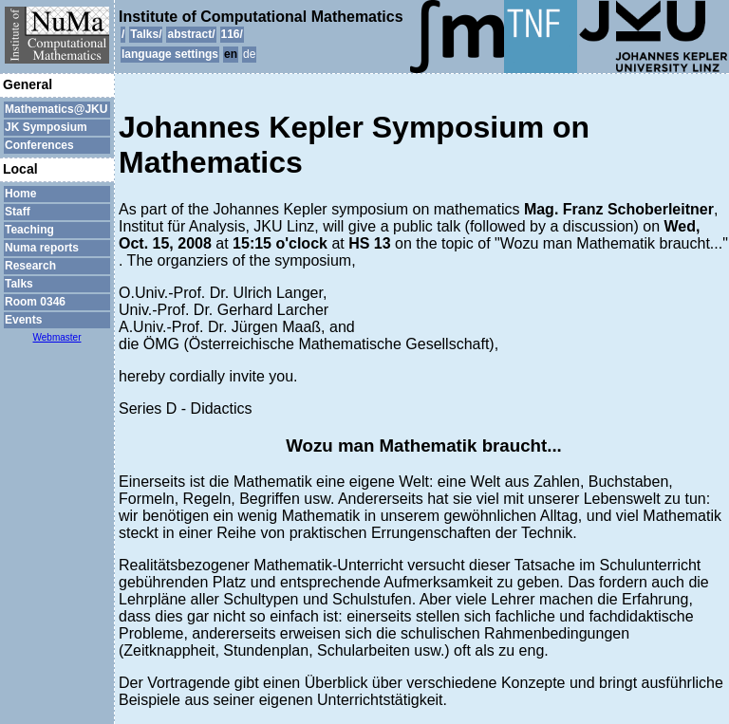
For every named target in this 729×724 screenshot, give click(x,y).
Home (20, 193)
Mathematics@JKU (56, 109)
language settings (170, 54)
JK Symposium (46, 127)
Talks (19, 283)
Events (23, 319)
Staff (17, 211)
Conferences (39, 145)
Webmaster (57, 337)
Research (30, 265)
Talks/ (145, 34)
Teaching (29, 229)
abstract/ (191, 34)
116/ (232, 34)
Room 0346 (35, 301)
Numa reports (42, 247)
